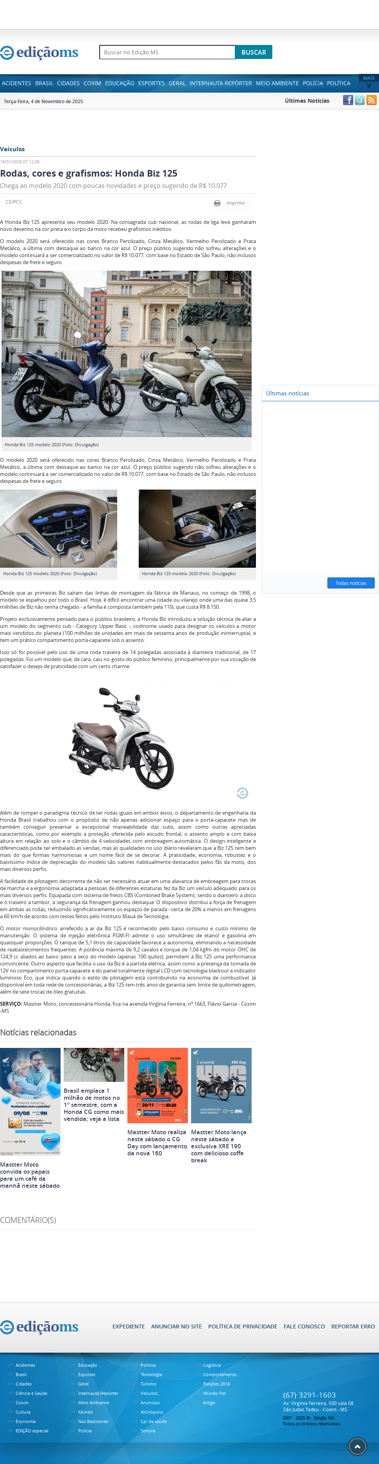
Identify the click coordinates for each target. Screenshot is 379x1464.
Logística (212, 1365)
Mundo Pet (214, 1393)
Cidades (68, 83)
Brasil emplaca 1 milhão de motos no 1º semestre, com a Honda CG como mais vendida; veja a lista (94, 1105)
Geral (177, 83)
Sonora (148, 1431)
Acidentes (16, 83)
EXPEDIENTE (129, 1326)
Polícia (313, 83)
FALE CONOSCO (304, 1326)
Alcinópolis (152, 1412)
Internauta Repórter (221, 83)
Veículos (149, 1393)
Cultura (23, 1412)
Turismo (149, 1384)
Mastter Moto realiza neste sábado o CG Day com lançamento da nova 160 (157, 1142)
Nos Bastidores (93, 1421)
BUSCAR (253, 52)
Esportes (151, 83)
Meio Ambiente (277, 83)
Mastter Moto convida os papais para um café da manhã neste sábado (30, 1175)
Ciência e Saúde (31, 1393)
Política (338, 83)
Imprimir (236, 203)
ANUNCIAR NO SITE (176, 1326)
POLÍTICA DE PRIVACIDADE (242, 1326)
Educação (119, 83)
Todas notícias (351, 583)
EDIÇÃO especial (32, 1431)
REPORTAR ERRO (353, 1326)
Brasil (44, 83)
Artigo (209, 1402)
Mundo (85, 1412)
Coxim (92, 83)
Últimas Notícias (307, 100)
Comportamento (220, 1374)
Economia (26, 1421)
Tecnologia (151, 1374)
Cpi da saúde (154, 1421)
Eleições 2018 (216, 1384)
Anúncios (150, 1402)
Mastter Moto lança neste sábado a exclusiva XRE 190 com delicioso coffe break (219, 1146)
